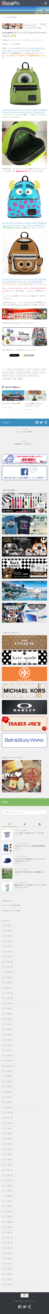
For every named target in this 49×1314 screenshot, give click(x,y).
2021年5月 (8, 936)
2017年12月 (8, 1113)
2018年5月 (8, 1092)
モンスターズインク (9, 375)
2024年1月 (8, 925)
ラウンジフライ (21, 375)
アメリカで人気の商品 (9, 17)
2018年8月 (8, 1076)
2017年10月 (8, 1123)
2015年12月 (8, 1238)
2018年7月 (8, 1081)
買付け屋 (7, 40)
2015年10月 (8, 1248)
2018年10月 (8, 1066)
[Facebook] (37, 422)
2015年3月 (8, 1284)
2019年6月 (8, 1024)
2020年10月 (8, 972)
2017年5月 (8, 1149)
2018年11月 (8, 1061)
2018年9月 (8, 1071)
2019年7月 (8, 1019)
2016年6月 (8, 1206)
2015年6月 (8, 1269)
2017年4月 (8, 1154)
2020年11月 (8, 967)
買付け (20, 379)
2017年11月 (8, 1118)
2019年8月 (8, 1014)
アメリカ (10, 369)
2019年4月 (8, 1035)
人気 (14, 379)
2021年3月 (8, 946)
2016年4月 (8, 1217)
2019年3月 (8, 1040)
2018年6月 (8, 1087)
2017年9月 (8, 1128)
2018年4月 (8, 1097)
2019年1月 (8, 1050)
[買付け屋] (45, 422)
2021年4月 (8, 941)
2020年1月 (8, 988)
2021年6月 (8, 930)
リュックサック (33, 375)
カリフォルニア (19, 369)
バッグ (5, 372)
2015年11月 (8, 1243)
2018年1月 (8, 1107)
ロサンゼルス (7, 379)
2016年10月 (8, 1186)
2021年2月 (8, 951)
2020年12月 (8, 962)
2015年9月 (8, 1253)
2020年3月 (8, 977)
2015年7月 (8, 1264)
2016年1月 (8, 1232)
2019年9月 (8, 1009)
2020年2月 (8, 983)
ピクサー (12, 372)
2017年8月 (8, 1133)
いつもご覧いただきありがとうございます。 (30, 833)
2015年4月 (8, 1279)
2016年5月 (8, 1212)
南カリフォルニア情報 (20, 869)
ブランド (35, 372)
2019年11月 (8, 998)
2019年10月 (8, 1003)
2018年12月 (8, 1055)
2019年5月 (8, 1029)
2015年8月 (8, 1258)
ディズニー (36, 369)
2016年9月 (8, 1191)
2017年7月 (8, 1139)
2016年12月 (8, 1175)
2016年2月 (8, 1227)
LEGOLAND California (11, 403)
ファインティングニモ (23, 372)
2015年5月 (8, 1274)
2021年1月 (8, 956)
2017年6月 (8, 1144)
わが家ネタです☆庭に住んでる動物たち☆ (29, 872)
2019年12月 (8, 993)
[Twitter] (41, 422)
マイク (42, 372)
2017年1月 (8, 1170)
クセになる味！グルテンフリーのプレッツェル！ (34, 404)
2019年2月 (8, 1045)
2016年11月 (8, 1180)
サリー (29, 369)
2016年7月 (8, 1201)
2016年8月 (8, 1196)
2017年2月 (8, 1165)
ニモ (43, 369)
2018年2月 (8, 1102)
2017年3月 (8, 1159)
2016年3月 (8, 1222)
